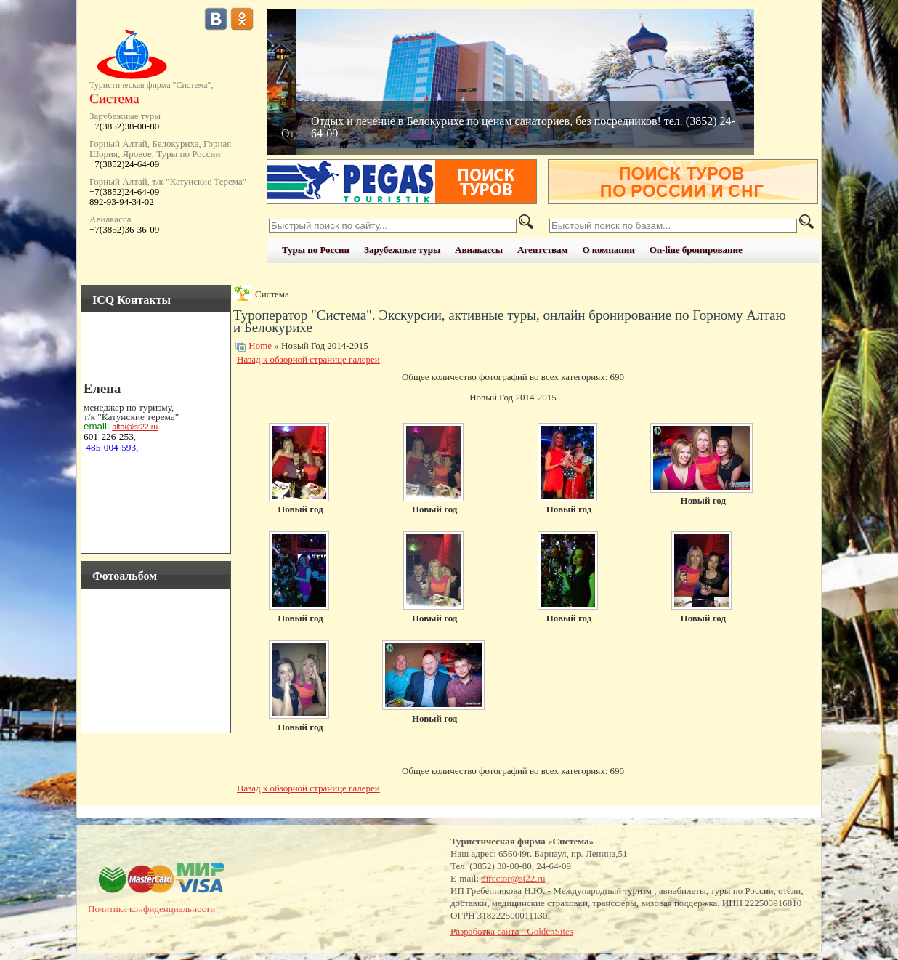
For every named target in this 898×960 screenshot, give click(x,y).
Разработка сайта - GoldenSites (511, 931)
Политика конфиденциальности (151, 908)
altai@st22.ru (135, 426)
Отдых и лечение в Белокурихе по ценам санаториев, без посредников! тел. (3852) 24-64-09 (523, 127)
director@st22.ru (513, 878)
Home (260, 345)
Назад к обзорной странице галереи (308, 359)
